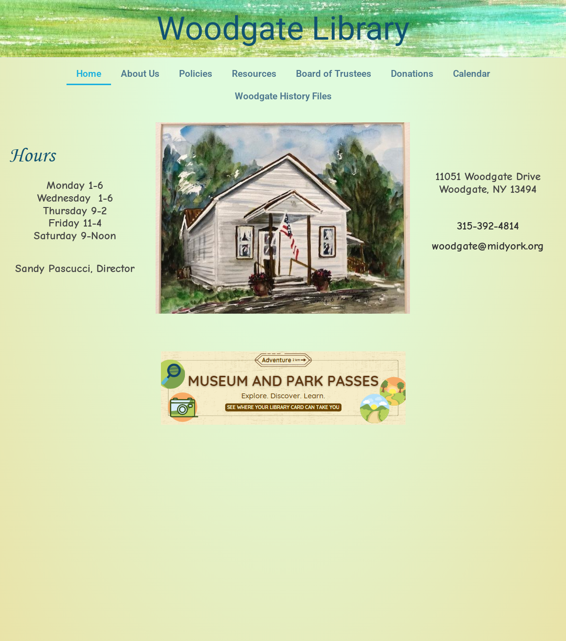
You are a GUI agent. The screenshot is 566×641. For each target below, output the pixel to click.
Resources (254, 73)
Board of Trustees (333, 73)
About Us (140, 73)
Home (88, 73)
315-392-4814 (488, 225)
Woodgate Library (283, 28)
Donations (412, 73)
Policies (195, 73)
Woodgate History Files (283, 96)
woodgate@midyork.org (488, 245)
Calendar (471, 73)
